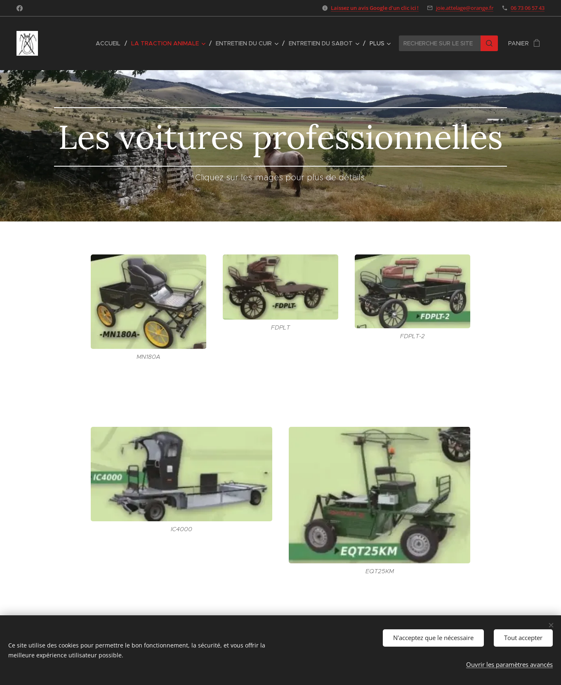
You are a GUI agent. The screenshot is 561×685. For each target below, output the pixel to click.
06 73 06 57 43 (527, 8)
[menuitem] (110, 43)
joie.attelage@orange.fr (464, 8)
